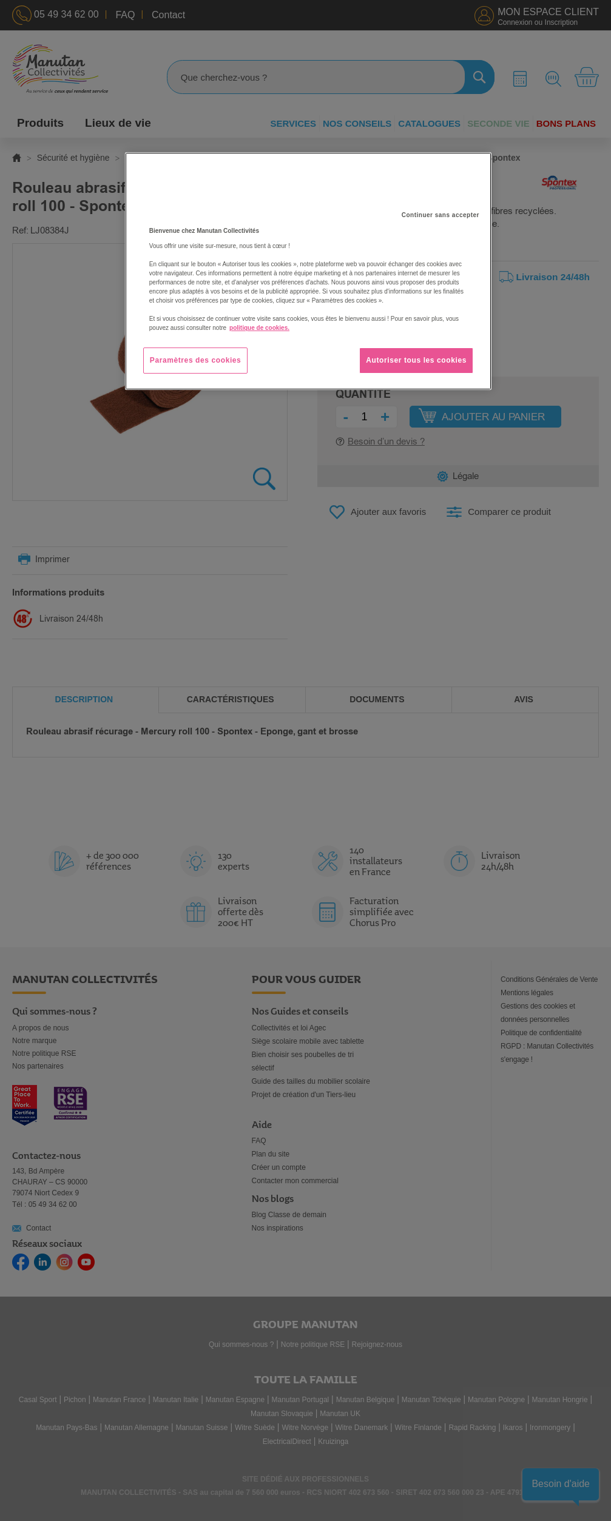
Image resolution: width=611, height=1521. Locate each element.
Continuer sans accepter (440, 215)
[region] (308, 271)
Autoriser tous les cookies (416, 360)
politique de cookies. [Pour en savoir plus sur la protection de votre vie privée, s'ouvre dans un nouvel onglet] (259, 327)
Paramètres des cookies (195, 360)
